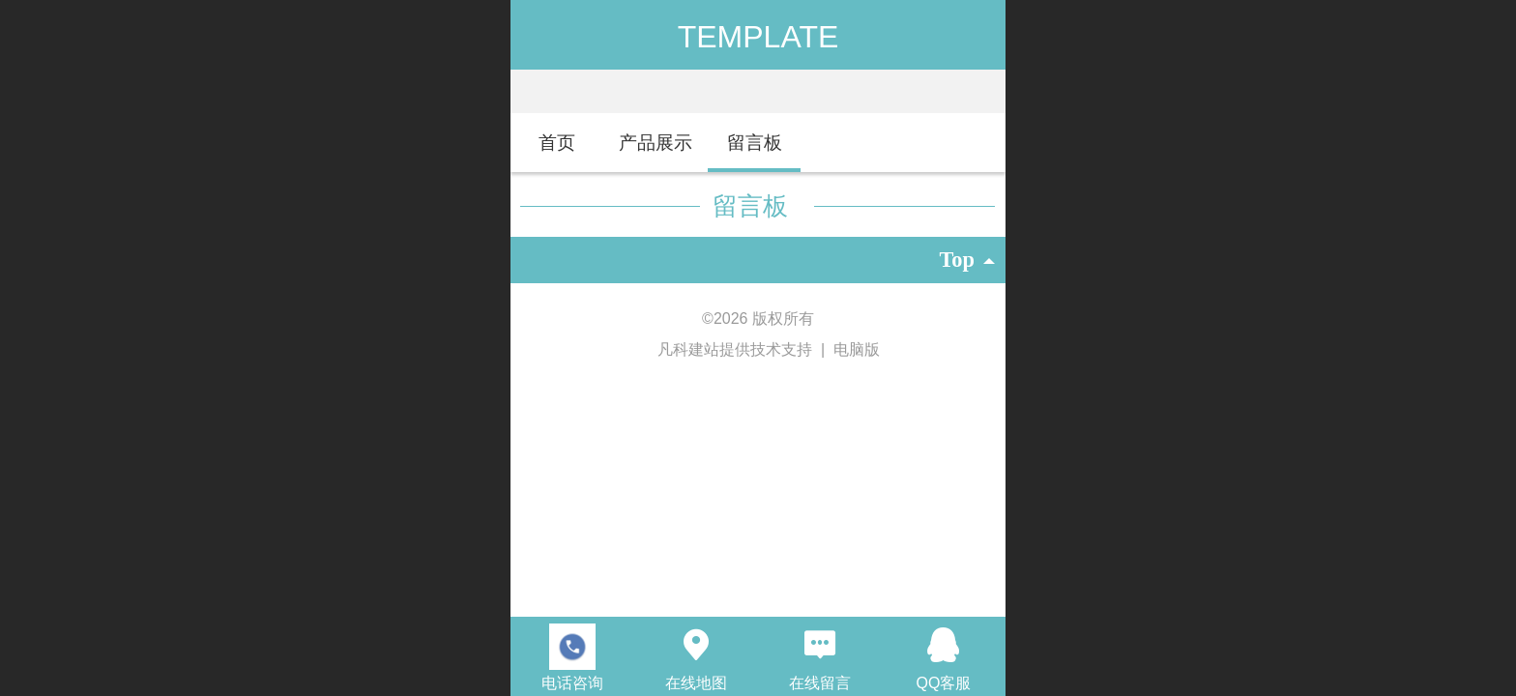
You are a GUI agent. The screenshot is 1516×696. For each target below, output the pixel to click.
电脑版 (856, 349)
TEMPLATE (758, 36)
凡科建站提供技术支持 (726, 349)
